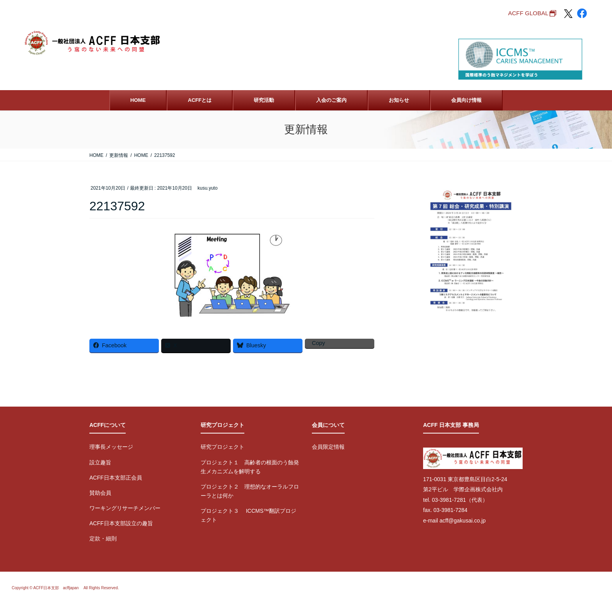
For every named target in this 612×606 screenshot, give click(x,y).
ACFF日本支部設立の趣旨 (121, 523)
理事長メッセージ (111, 447)
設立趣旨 (100, 462)
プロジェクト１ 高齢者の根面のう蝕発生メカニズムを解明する (250, 466)
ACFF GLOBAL (528, 13)
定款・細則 (103, 538)
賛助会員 (100, 493)
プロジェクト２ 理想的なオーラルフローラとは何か (250, 491)
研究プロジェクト (222, 447)
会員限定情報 (328, 447)
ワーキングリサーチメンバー (124, 508)
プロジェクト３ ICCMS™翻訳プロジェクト (248, 515)
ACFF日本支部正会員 (115, 477)
